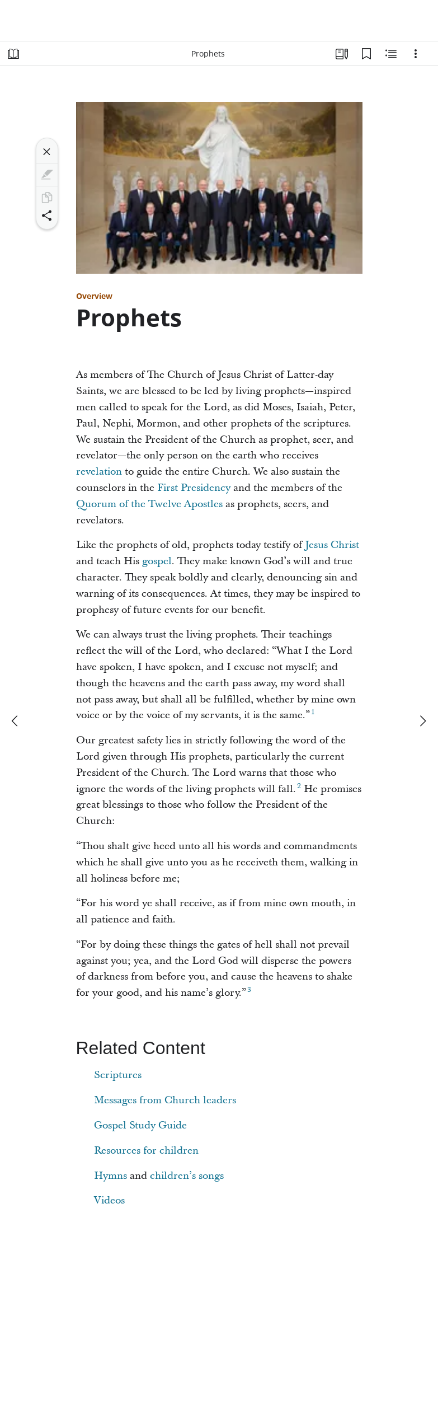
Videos (109, 1200)
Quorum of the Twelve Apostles (149, 504)
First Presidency (193, 488)
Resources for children (146, 1151)
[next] (422, 721)
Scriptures (118, 1075)
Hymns (110, 1176)
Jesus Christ (332, 545)
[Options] (415, 53)
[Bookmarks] (366, 53)
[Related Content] (391, 53)
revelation (99, 472)
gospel (157, 561)
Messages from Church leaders (165, 1100)
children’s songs (187, 1176)
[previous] (15, 721)
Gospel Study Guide (140, 1125)
